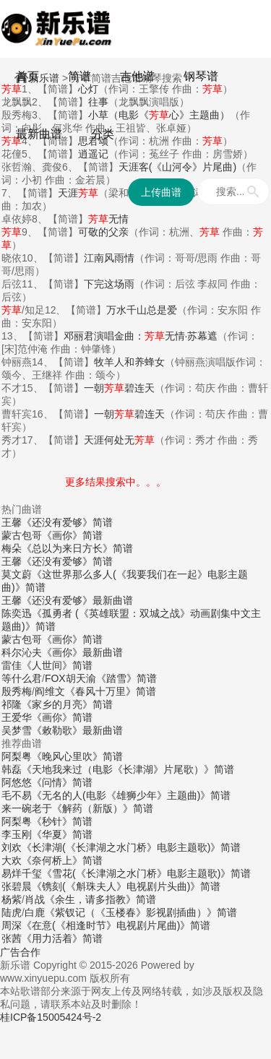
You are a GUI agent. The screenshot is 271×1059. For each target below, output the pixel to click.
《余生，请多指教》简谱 (100, 899)
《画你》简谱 (72, 535)
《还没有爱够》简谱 (67, 522)
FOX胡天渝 (70, 678)
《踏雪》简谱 (126, 678)
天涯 (78, 193)
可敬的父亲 (103, 232)
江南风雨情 (109, 258)
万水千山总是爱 (141, 310)
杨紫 (11, 899)
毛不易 (16, 795)
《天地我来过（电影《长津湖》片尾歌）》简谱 (128, 769)
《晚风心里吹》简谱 (77, 756)
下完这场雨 (109, 284)
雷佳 (11, 665)
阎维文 (50, 691)
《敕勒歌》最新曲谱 (77, 730)
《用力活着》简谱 (62, 938)
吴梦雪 (16, 730)
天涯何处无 (119, 440)
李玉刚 (16, 834)
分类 (102, 134)
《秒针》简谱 (62, 821)
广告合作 (20, 952)
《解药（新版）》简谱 (102, 808)
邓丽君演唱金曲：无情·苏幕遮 (141, 336)
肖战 (35, 899)
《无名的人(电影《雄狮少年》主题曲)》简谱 (131, 795)
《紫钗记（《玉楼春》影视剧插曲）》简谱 (141, 912)
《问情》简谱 (62, 782)
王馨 (11, 522)
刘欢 (11, 847)
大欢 (11, 860)
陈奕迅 (16, 613)
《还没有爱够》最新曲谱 (77, 600)
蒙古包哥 (21, 535)
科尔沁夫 (21, 652)
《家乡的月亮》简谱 (67, 704)
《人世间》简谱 (57, 665)
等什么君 (21, 678)
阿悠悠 (16, 782)
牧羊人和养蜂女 (129, 362)
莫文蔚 (16, 574)
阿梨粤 (16, 756)
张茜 (11, 938)
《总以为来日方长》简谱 (77, 548)
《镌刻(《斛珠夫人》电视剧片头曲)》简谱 (126, 886)
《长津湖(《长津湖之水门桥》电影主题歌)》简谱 (131, 847)
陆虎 (11, 912)
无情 (108, 219)
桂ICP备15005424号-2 (50, 1017)
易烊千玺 (21, 873)
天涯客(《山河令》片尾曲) (177, 167)
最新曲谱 (39, 134)
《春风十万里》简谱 (110, 691)
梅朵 (11, 548)
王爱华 (16, 717)
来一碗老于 (26, 808)
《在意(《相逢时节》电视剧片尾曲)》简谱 (116, 925)
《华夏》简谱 (62, 834)
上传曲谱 (161, 192)
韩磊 (11, 769)
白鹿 (35, 912)
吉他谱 (137, 76)
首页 (27, 76)
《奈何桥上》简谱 (62, 860)
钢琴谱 (201, 76)
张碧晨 (16, 886)
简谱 (79, 76)
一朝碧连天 (119, 388)
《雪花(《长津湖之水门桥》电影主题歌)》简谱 (146, 873)
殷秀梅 (16, 691)
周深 (11, 925)
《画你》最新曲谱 (82, 652)
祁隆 (11, 704)
